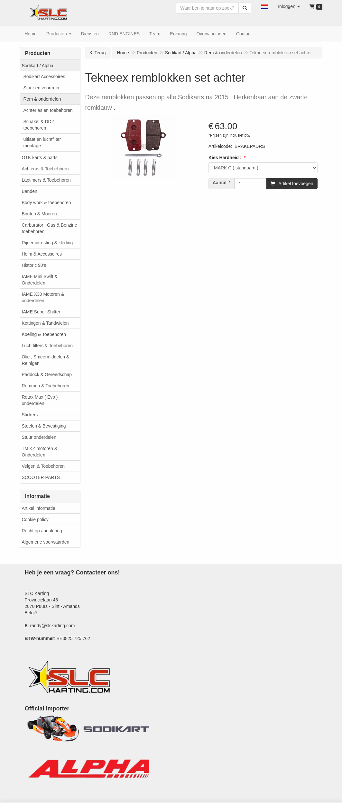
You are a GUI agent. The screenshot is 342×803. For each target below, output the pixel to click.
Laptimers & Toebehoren (46, 180)
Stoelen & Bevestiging (44, 426)
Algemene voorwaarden (45, 542)
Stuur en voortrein (41, 87)
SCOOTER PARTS (41, 477)
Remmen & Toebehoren (45, 385)
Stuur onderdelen (39, 437)
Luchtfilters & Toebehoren (47, 345)
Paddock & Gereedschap (47, 374)
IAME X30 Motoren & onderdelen (43, 297)
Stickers (30, 414)
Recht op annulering (42, 530)
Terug (100, 52)
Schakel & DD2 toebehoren (38, 125)
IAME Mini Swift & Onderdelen (40, 279)
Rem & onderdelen (42, 99)
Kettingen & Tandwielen (45, 323)
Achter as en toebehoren (48, 110)
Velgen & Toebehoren (43, 466)
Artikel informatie (38, 508)
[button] (264, 6)
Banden (29, 191)
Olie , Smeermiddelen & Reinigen (45, 360)
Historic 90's (34, 265)
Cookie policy (35, 519)
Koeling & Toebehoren (44, 334)
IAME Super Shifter (41, 311)
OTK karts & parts (40, 157)
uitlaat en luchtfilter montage (42, 142)
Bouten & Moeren (39, 213)
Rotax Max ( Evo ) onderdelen (40, 400)
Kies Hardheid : (225, 157)
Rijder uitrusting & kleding (47, 242)
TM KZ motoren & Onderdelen (39, 451)
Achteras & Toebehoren (45, 168)
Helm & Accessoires (42, 254)
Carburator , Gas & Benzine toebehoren (49, 228)
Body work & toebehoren (46, 202)
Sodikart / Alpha (37, 65)
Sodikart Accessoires (44, 76)
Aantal (219, 182)
